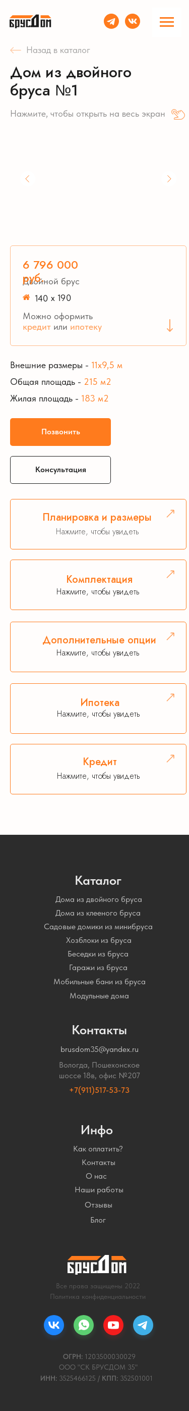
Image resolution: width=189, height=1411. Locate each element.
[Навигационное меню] (167, 22)
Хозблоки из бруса (99, 940)
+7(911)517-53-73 (99, 1090)
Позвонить (60, 431)
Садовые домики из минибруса (98, 926)
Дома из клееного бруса (98, 913)
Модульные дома (99, 995)
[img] (132, 21)
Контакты (98, 1162)
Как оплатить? (98, 1148)
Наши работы (99, 1189)
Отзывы (98, 1205)
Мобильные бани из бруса (99, 981)
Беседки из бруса (98, 954)
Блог (98, 1220)
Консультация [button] (60, 469)
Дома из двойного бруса (98, 899)
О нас (96, 1176)
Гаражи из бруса (98, 967)
